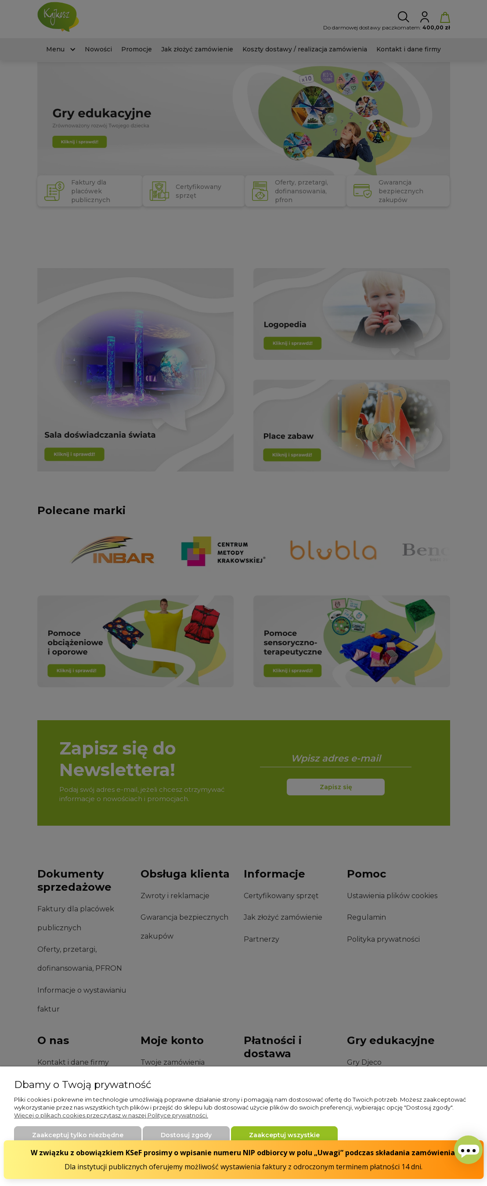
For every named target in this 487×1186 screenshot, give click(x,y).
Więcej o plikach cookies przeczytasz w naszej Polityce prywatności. (111, 1115)
